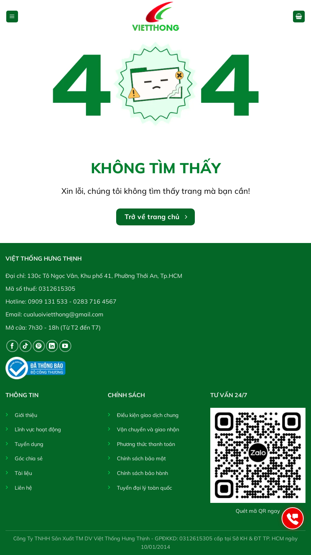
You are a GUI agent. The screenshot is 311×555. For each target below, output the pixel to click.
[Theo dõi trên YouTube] (65, 346)
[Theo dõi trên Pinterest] (39, 346)
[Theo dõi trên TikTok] (25, 346)
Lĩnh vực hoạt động (38, 429)
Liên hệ (23, 488)
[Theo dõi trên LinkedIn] (52, 346)
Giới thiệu (26, 415)
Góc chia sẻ (29, 458)
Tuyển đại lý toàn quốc (144, 488)
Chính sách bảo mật (141, 458)
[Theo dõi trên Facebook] (12, 346)
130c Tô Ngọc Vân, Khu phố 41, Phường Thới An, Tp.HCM (104, 275)
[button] (12, 17)
